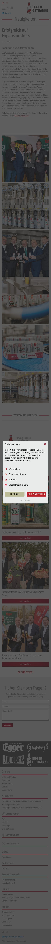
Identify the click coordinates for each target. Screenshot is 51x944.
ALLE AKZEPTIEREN (36, 494)
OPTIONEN (14, 494)
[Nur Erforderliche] (45, 444)
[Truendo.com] (25, 500)
